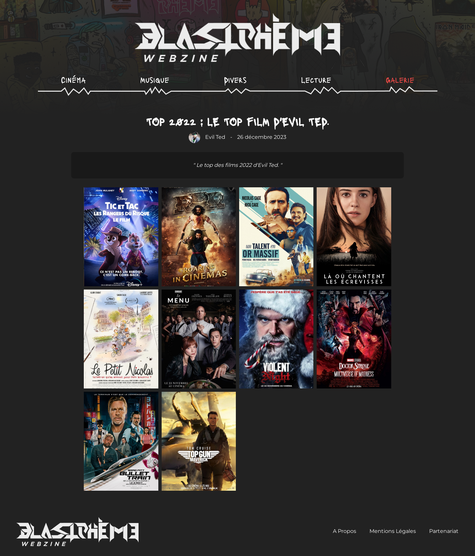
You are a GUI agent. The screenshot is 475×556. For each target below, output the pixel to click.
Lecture (316, 79)
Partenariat (444, 531)
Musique (154, 79)
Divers (235, 79)
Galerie (400, 79)
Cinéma (73, 79)
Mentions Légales (392, 531)
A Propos (344, 531)
